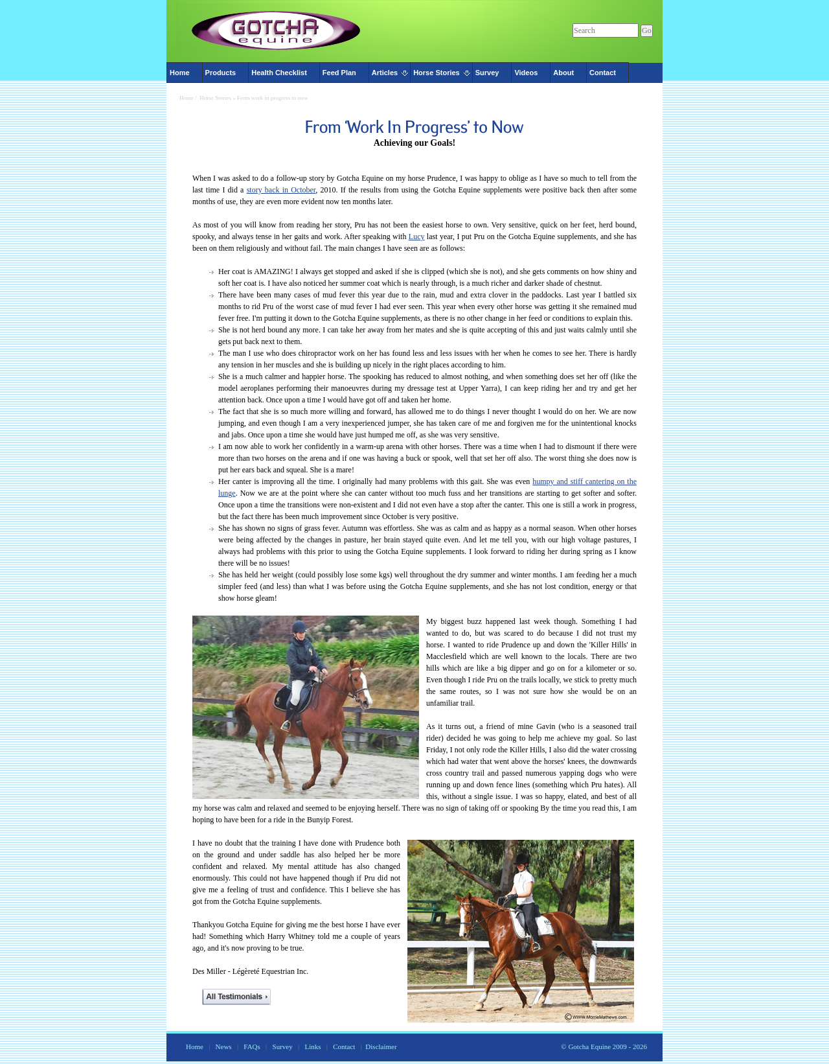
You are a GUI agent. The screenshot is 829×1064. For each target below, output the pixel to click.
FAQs (252, 1046)
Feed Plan (339, 72)
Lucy (417, 236)
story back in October (281, 189)
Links (312, 1046)
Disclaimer (380, 1046)
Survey (487, 72)
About (563, 72)
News (224, 1046)
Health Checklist (279, 72)
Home (180, 72)
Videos (526, 72)
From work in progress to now (272, 98)
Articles (385, 72)
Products (220, 72)
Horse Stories (436, 72)
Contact (602, 72)
